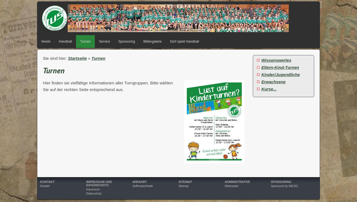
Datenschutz (94, 193)
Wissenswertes (276, 60)
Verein (46, 41)
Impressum (93, 189)
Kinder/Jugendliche (280, 74)
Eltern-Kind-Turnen (280, 67)
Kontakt (44, 186)
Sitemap (184, 186)
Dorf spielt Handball (184, 41)
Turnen (85, 41)
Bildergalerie (152, 41)
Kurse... (269, 89)
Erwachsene (273, 81)
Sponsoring (126, 41)
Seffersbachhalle (142, 186)
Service (104, 41)
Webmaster (232, 186)
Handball (65, 41)
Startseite (77, 58)
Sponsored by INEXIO (284, 186)
